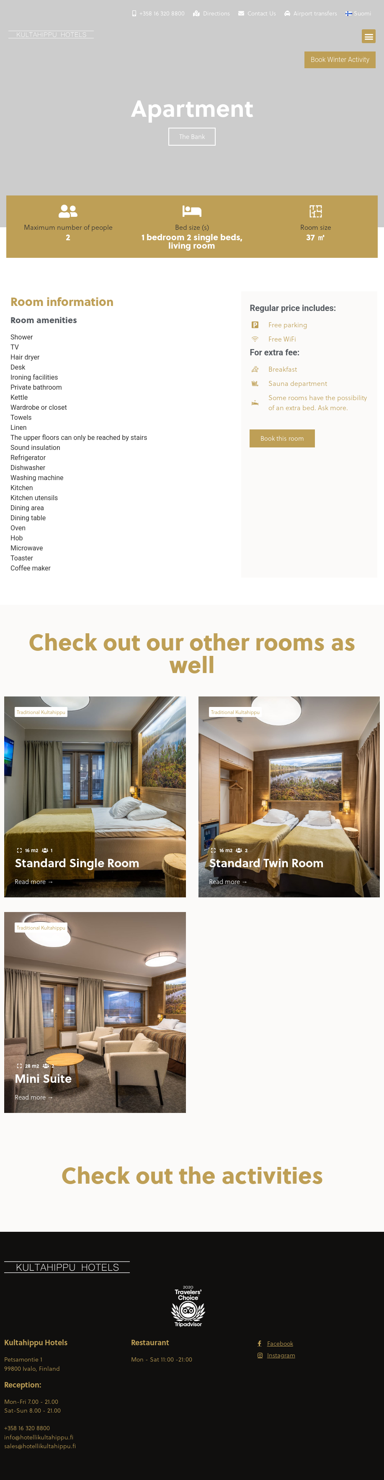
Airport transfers (310, 13)
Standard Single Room (77, 862)
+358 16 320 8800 (158, 13)
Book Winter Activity (340, 60)
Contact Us (257, 13)
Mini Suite (43, 1078)
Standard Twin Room (266, 862)
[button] (369, 36)
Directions (211, 13)
